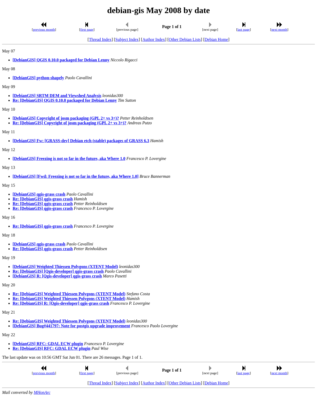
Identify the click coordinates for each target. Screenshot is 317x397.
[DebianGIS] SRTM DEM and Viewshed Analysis (57, 95)
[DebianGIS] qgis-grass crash (39, 194)
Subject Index (126, 39)
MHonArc (42, 392)
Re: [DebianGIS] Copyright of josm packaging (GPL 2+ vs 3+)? (69, 123)
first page (86, 29)
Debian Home (216, 39)
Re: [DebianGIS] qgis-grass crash (43, 199)
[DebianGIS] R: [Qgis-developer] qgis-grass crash (57, 276)
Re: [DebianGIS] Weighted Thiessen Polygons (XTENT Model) (69, 294)
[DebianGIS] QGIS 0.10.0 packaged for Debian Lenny (61, 60)
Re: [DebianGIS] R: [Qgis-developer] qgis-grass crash (61, 303)
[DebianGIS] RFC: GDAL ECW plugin (48, 343)
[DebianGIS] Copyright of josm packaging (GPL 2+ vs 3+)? (66, 118)
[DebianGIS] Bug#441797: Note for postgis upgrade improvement (71, 326)
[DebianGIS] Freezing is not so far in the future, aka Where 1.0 (69, 158)
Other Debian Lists (185, 39)
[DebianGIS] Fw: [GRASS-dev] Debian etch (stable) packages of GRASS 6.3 (81, 140)
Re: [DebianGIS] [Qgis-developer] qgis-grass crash (58, 271)
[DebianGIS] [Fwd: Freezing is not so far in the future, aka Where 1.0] (75, 176)
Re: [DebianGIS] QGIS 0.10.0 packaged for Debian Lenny (65, 100)
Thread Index (100, 39)
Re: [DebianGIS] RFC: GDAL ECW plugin (51, 348)
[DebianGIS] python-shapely (38, 78)
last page (243, 29)
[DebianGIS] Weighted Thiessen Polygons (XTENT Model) (65, 266)
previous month (44, 29)
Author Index (153, 39)
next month (279, 29)
